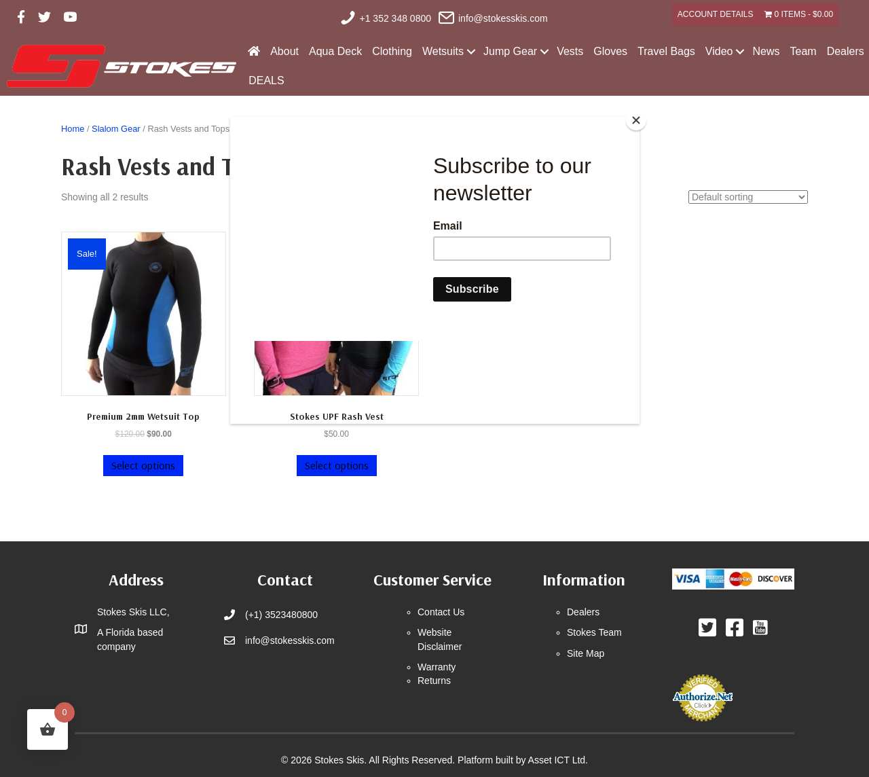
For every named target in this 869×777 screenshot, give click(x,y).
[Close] (636, 120)
